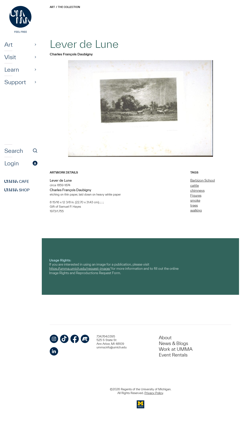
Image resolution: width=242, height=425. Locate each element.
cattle (194, 185)
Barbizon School (202, 180)
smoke (195, 200)
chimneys (197, 190)
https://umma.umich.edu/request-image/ (79, 268)
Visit (10, 57)
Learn (11, 69)
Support (15, 82)
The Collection (69, 7)
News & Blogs (173, 343)
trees (194, 205)
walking (196, 210)
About (165, 337)
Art (8, 44)
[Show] (35, 44)
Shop (17, 190)
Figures (195, 195)
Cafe (16, 181)
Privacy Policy (153, 393)
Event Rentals (173, 355)
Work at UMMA (175, 349)
